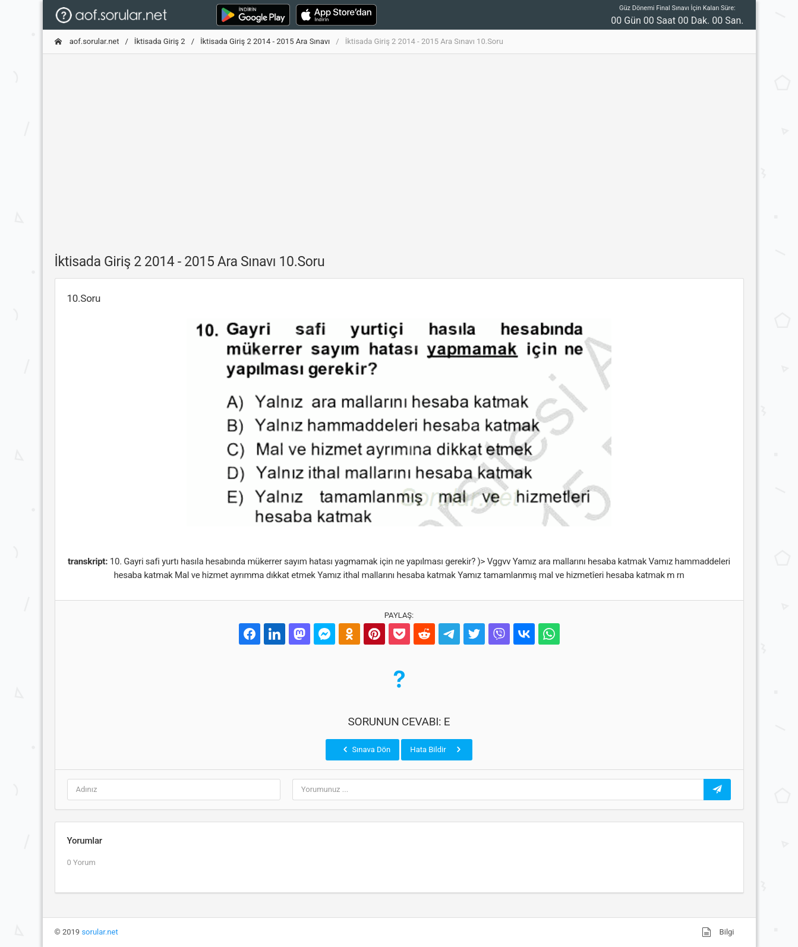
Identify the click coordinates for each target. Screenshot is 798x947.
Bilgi (718, 932)
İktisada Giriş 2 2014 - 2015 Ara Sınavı (265, 41)
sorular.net (99, 931)
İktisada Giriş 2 (159, 41)
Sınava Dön (365, 749)
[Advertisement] (399, 147)
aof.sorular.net (87, 41)
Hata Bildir (436, 749)
